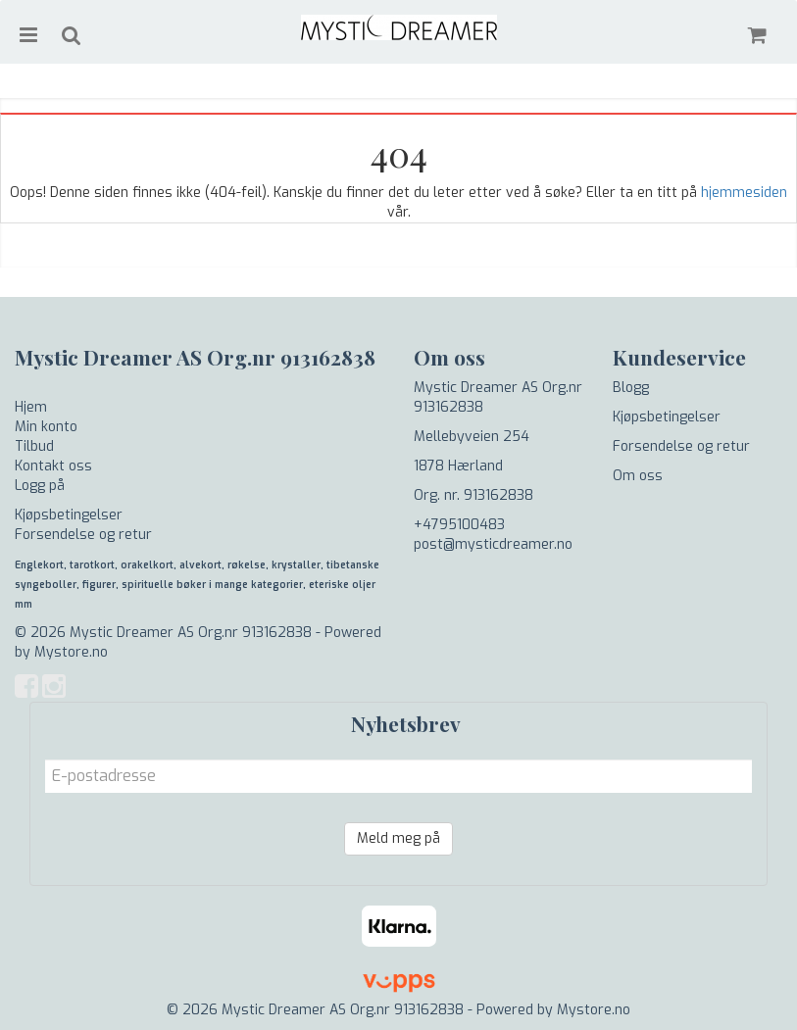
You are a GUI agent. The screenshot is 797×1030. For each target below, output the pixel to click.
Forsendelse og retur (83, 534)
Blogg (631, 387)
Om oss (638, 475)
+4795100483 (459, 524)
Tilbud (34, 446)
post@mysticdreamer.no (493, 544)
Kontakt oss (53, 466)
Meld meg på (398, 838)
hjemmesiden (744, 192)
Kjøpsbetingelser (69, 515)
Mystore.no (71, 652)
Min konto (46, 426)
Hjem (31, 407)
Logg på (40, 485)
